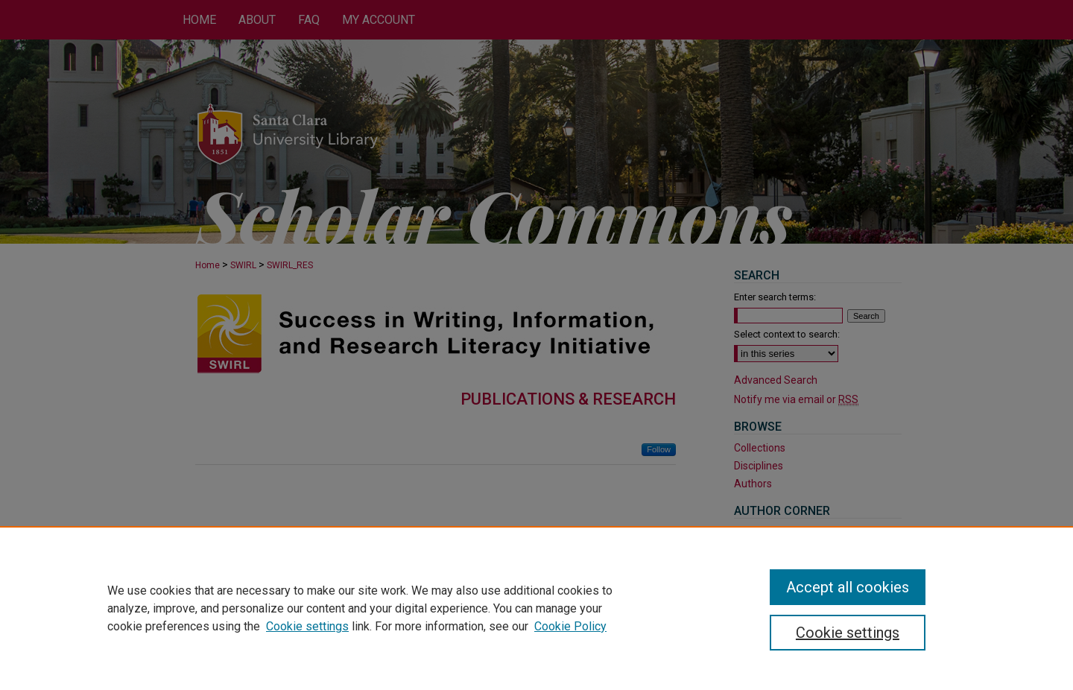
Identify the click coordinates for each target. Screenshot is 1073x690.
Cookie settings (307, 626)
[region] (536, 608)
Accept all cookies (847, 587)
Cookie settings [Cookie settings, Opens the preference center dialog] (847, 633)
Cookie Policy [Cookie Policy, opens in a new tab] (570, 626)
